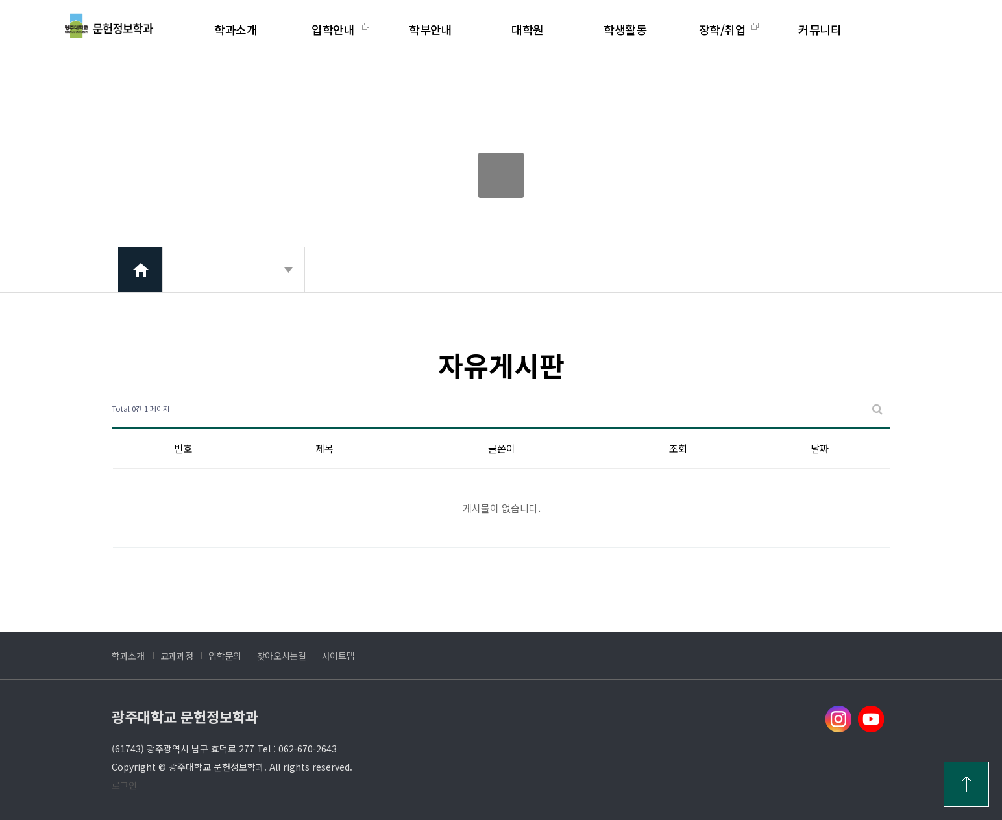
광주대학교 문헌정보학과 (185, 716)
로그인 (124, 784)
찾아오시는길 (281, 655)
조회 (678, 448)
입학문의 (224, 655)
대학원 (527, 29)
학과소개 (235, 29)
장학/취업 (722, 29)
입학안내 (333, 29)
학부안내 (430, 29)
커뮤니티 (819, 29)
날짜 (820, 448)
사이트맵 (338, 655)
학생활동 (625, 29)
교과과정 (176, 655)
